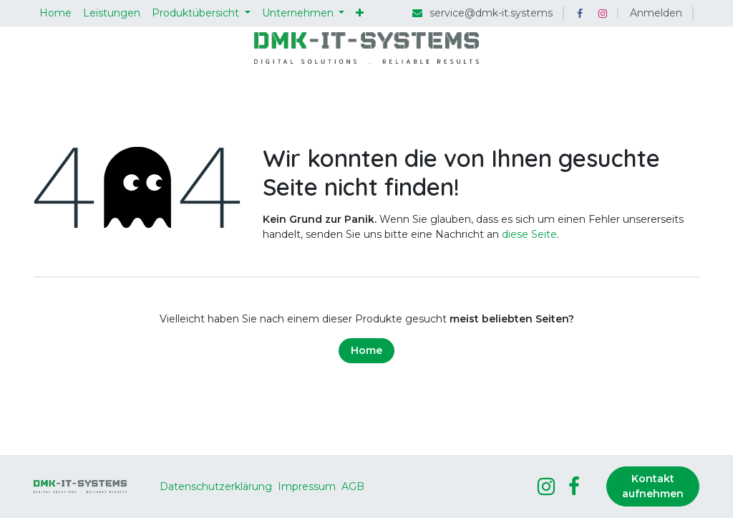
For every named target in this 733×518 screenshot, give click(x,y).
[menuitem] (55, 13)
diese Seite (529, 234)
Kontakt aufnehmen (653, 486)
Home (366, 350)
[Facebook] (580, 14)
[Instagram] (603, 14)
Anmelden (656, 12)
